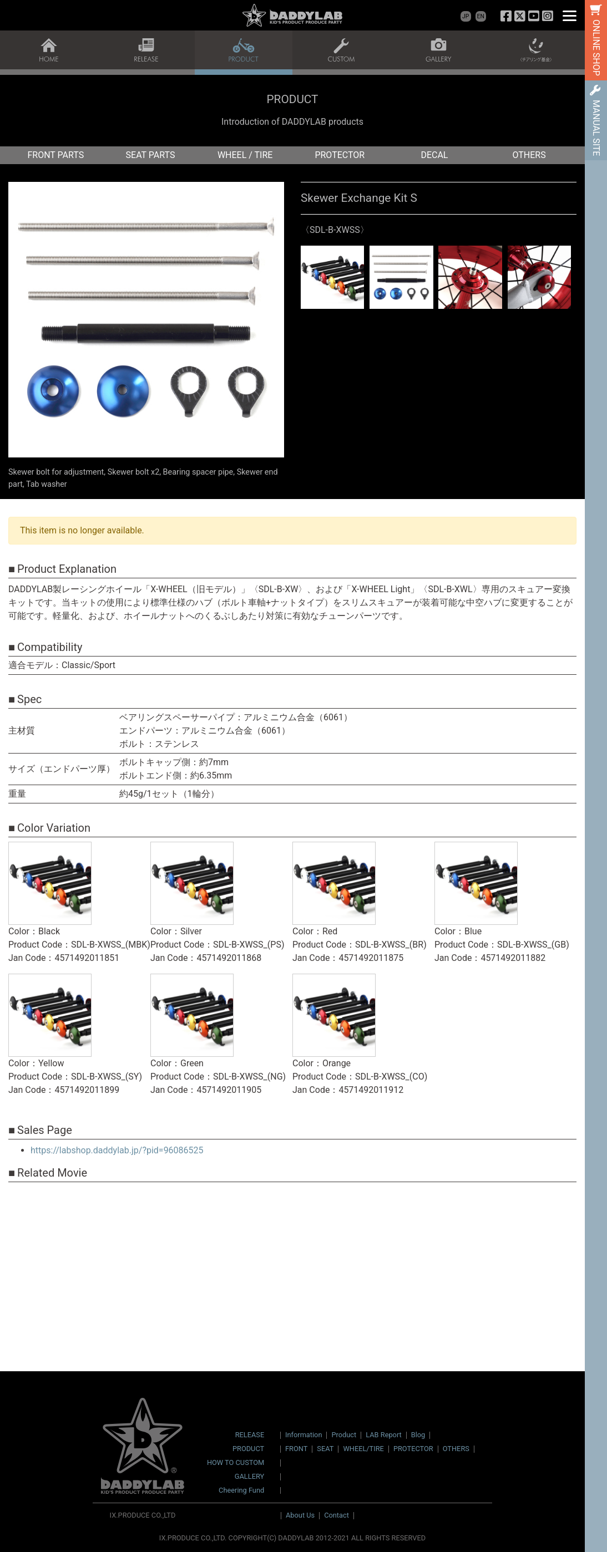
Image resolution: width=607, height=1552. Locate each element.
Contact (336, 1515)
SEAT (325, 1448)
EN (480, 16)
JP (465, 16)
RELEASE (250, 1435)
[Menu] (569, 15)
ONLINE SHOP (596, 47)
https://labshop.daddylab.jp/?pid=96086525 (117, 1150)
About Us (300, 1515)
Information (303, 1435)
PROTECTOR (340, 155)
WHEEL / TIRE (245, 155)
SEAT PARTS (150, 155)
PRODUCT (248, 1449)
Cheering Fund (241, 1490)
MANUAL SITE (596, 128)
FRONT (296, 1448)
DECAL (434, 155)
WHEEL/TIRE (363, 1448)
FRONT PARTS (55, 155)
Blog (418, 1435)
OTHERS (529, 155)
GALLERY (249, 1476)
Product (343, 1435)
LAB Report (384, 1435)
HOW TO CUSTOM (235, 1463)
